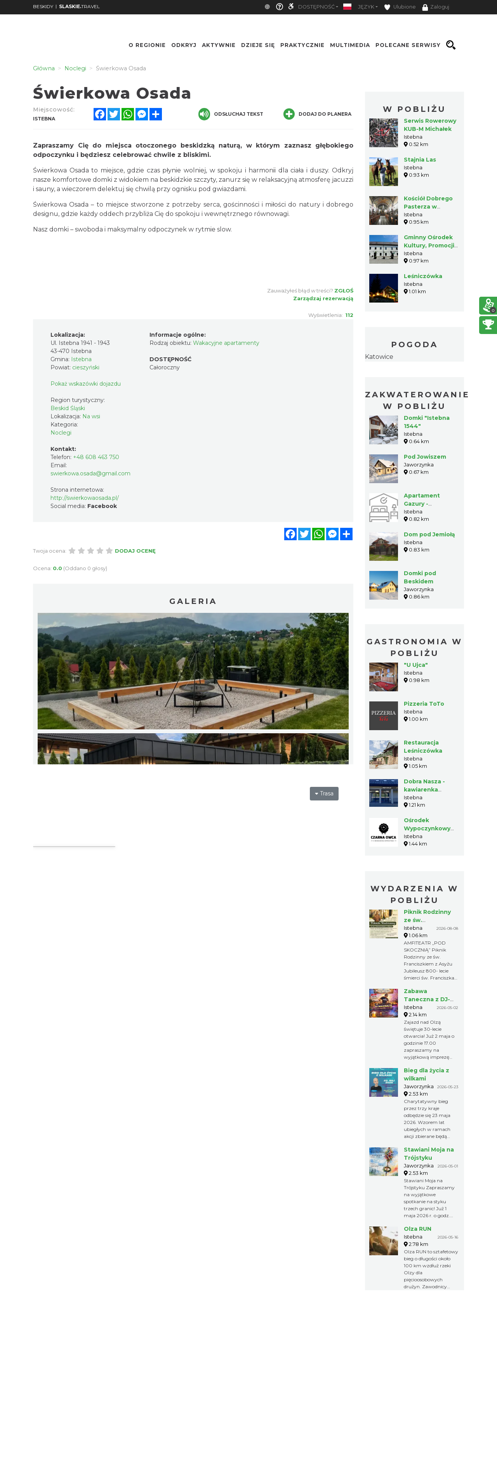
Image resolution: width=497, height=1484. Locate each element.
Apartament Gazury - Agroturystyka (425, 503)
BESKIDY (43, 6)
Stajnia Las (420, 159)
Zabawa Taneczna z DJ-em (427, 999)
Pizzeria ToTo (424, 703)
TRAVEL (79, 6)
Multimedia (350, 45)
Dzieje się (258, 45)
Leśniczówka (423, 276)
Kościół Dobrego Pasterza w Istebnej (428, 206)
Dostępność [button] (316, 7)
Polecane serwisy (408, 45)
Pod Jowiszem (425, 456)
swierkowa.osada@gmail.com (90, 473)
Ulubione (400, 7)
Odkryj (183, 45)
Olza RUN (417, 1228)
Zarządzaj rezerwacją (323, 298)
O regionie (147, 45)
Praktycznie (302, 45)
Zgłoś (343, 290)
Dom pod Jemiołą (429, 534)
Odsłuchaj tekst (230, 114)
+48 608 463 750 (96, 457)
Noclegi (60, 432)
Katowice (379, 356)
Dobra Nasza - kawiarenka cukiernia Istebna (429, 789)
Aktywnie (219, 45)
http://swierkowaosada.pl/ (84, 497)
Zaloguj (435, 7)
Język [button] (366, 7)
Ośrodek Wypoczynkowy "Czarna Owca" (427, 828)
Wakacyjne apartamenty (226, 342)
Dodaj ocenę (135, 551)
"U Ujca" (416, 664)
